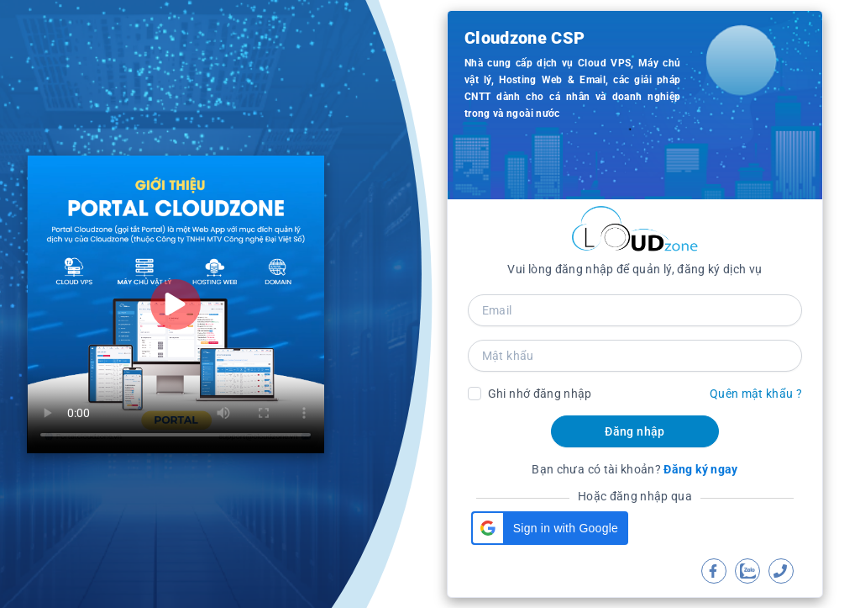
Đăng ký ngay (700, 469)
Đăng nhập (634, 431)
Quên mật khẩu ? (756, 393)
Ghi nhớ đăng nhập (540, 393)
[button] (549, 528)
